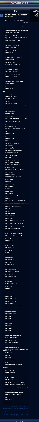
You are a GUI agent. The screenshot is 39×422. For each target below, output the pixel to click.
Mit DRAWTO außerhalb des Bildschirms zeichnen (14, 62)
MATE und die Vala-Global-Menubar (12, 71)
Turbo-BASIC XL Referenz (10, 167)
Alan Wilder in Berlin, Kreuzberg (11, 345)
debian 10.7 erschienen (10, 135)
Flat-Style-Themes (9, 237)
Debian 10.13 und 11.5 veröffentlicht (12, 93)
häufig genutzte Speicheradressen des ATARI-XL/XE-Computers (16, 66)
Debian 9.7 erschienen (10, 191)
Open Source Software (25, 410)
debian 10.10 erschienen (10, 116)
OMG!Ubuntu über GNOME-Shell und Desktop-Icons (14, 114)
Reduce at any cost (9, 355)
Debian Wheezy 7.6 (9, 325)
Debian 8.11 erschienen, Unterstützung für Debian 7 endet (15, 203)
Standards (37, 18)
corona (8, 414)
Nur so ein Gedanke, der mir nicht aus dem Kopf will (14, 401)
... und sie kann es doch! (10, 377)
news (38, 13)
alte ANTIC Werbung (9, 281)
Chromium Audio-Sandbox (10, 98)
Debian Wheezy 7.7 (9, 318)
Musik (20, 410)
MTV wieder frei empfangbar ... (11, 269)
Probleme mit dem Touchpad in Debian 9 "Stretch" (14, 235)
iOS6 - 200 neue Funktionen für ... (11, 360)
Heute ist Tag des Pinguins (10, 215)
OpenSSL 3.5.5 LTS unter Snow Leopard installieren (14, 35)
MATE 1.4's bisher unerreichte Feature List (13, 344)
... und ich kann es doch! (10, 375)
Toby (7, 362)
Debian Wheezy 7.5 (9, 330)
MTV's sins (8, 208)
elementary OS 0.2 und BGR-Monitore (12, 320)
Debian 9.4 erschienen (10, 218)
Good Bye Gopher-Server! (10, 83)
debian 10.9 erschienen (10, 124)
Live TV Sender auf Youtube (10, 259)
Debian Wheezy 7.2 (9, 339)
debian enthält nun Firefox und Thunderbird (13, 267)
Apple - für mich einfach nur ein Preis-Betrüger (13, 394)
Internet (21, 408)
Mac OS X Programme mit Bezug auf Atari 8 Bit (13, 402)
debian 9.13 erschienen (10, 138)
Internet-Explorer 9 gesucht (10, 372)
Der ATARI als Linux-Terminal (11, 94)
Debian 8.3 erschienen (10, 303)
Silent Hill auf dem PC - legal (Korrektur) (12, 271)
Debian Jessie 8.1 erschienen (11, 311)
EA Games (18, 406)
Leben (3, 410)
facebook (20, 414)
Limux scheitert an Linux (10, 273)
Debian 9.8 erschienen (10, 186)
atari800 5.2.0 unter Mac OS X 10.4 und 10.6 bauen (14, 40)
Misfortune (8, 131)
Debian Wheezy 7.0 (9, 357)
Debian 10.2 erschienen (10, 159)
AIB (3, 406)
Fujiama (9, 408)
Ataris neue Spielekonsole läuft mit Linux (13, 242)
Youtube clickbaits (9, 72)
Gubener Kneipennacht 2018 (10, 213)
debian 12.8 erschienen (10, 60)
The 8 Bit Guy (10, 412)
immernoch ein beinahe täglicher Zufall (12, 347)
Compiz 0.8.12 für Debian (10, 296)
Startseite (37, 10)
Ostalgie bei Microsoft (10, 370)
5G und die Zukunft (9, 183)
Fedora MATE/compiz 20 (10, 321)
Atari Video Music (9, 266)
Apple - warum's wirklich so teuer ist (12, 342)
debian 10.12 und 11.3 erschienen (11, 96)
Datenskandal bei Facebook (10, 216)
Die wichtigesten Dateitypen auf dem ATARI (13, 67)
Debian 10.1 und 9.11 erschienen (11, 172)
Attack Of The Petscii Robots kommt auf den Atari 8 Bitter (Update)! (17, 105)
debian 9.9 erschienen (9, 179)
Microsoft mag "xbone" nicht (11, 340)
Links (38, 19)
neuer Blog (8, 288)
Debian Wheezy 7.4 (9, 332)
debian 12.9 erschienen (10, 59)
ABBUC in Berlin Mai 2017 (10, 261)
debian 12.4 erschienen (10, 79)
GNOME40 (8, 129)
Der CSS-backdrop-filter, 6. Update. (11, 141)
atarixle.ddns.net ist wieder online (11, 177)
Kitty (7, 140)
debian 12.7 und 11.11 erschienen (11, 76)
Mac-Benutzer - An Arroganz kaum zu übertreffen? (14, 364)
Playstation (16, 411)
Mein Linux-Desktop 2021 (10, 113)
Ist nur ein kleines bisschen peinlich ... (12, 231)
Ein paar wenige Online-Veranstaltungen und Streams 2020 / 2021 (16, 128)
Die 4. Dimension (9, 211)
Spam (4, 413)
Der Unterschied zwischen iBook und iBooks (13, 335)
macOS (13, 415)
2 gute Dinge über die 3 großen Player (12, 195)
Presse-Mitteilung (18, 20)
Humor (17, 408)
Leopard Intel (8, 171)
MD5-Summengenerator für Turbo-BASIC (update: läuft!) (15, 169)
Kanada (7, 204)
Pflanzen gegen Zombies (9, 411)
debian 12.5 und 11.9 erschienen (11, 78)
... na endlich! (8, 254)
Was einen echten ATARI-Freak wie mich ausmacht (14, 160)
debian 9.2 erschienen (9, 240)
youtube (15, 415)
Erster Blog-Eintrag (9, 399)
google (23, 414)
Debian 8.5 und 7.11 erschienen (11, 294)
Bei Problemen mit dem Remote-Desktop (13, 395)
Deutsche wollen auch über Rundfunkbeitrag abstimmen (15, 220)
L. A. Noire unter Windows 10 (11, 301)
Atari (8, 406)
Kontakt (37, 21)
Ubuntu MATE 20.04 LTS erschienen (12, 148)
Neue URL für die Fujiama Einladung (12, 155)
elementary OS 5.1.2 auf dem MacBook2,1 (13, 152)
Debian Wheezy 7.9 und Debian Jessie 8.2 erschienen (14, 309)
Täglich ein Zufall (9, 352)
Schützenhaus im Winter (10, 274)
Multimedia (16, 410)
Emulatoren (22, 406)
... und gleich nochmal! (10, 245)
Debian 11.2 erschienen (10, 99)
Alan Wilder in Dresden (10, 379)
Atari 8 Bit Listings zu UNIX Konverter (12, 69)
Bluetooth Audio (9, 323)
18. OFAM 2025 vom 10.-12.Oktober (12, 50)
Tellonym (7, 252)
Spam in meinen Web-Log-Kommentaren (12, 255)
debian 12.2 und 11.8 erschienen (11, 84)
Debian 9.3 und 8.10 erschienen (11, 230)
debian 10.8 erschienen (10, 133)
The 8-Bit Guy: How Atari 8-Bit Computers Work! (14, 57)
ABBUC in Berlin (36, 11)
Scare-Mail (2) (8, 181)
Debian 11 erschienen (9, 109)
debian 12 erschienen (9, 88)
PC (23, 26)
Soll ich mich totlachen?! (10, 247)
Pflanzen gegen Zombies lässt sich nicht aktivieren (14, 81)
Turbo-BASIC (15, 412)
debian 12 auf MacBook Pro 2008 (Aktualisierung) (14, 74)
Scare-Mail (8, 188)
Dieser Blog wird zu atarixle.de (11, 165)
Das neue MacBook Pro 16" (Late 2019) (12, 162)
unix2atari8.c (8, 123)
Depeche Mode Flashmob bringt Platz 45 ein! (13, 374)
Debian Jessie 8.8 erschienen (11, 262)
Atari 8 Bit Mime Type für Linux (11, 126)
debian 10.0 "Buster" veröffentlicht (11, 174)
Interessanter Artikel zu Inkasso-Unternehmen (13, 176)
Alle (18, 415)
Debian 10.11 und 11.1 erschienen (11, 103)
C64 (13, 406)
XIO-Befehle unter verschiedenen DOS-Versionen (14, 64)
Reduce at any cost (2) (10, 184)
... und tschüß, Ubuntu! (10, 368)
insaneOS (7, 48)
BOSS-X (10, 406)
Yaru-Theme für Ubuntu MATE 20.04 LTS (12, 143)
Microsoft (12, 410)
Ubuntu (18, 413)
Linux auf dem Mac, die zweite (11, 279)
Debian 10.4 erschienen (10, 145)
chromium (5, 414)
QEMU (28, 411)
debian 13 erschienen (9, 52)
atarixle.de (26, 413)
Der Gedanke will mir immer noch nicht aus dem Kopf (15, 226)
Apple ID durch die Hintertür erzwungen (12, 278)
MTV (9, 410)
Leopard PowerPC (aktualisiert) (11, 43)
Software (37, 14)
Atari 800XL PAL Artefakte (10, 238)
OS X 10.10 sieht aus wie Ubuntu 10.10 (12, 327)
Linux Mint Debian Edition (10, 359)
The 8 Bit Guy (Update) (10, 264)
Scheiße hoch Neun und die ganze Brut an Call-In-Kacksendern (16, 382)
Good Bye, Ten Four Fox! (10, 101)
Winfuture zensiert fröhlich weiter (11, 337)
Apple (5, 406)
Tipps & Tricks (36, 15)
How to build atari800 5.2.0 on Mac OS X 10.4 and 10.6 (15, 55)
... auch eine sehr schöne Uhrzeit (11, 283)
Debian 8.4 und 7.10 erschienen (11, 298)
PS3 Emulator (8, 198)
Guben (15, 408)
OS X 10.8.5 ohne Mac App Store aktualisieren (13, 42)
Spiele (6, 413)
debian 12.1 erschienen (10, 86)
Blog (38, 12)
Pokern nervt (8, 397)
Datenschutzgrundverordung (10, 210)
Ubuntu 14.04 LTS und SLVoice (11, 328)
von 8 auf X (8, 243)
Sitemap (37, 20)
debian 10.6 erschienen (10, 136)
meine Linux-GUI (9, 286)
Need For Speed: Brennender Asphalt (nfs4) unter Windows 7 (16, 384)
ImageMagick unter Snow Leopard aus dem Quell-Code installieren (17, 30)
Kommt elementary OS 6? (10, 111)
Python (25, 411)
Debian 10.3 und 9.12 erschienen (11, 153)
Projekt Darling (8, 157)
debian (27, 26)
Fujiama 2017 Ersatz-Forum (10, 249)
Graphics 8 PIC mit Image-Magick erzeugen (13, 121)
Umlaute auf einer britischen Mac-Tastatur (13, 222)
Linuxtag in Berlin (9, 390)
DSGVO (15, 406)
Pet (4, 411)
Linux (21, 26)
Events (37, 17)
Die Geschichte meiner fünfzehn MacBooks (13, 45)
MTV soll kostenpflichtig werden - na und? (13, 380)
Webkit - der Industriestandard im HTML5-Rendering (14, 392)
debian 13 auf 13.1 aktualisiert (11, 47)
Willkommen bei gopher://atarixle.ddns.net (13, 164)
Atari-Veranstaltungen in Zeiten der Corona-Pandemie (15, 147)
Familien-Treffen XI (9, 316)
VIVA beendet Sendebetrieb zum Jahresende (13, 206)
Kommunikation (25, 408)
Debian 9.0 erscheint (9, 257)
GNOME (12, 408)
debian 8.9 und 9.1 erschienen (11, 250)
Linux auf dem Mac (9, 300)
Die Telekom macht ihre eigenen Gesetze (13, 228)
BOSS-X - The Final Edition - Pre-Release (12, 32)
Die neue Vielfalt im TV (10, 285)
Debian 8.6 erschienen (10, 290)
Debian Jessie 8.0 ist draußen (11, 313)
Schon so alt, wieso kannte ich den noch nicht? (14, 189)
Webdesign (22, 413)
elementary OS (15, 414)
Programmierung (21, 411)
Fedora (6, 408)
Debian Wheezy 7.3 (9, 333)
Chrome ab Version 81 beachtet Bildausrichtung (14, 150)
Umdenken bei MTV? (9, 193)
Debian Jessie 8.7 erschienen (11, 276)
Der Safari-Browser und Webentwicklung (12, 386)
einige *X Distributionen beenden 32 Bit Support (14, 233)
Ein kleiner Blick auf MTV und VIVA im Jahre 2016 (14, 305)
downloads (37, 16)
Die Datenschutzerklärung (10, 196)
